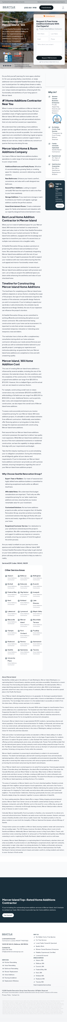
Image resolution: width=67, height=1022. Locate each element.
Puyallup (38, 633)
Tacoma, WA (40, 982)
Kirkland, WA (40, 976)
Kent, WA (39, 973)
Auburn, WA (39, 960)
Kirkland (25, 602)
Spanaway (25, 652)
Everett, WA (40, 966)
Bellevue (25, 578)
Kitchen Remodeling (11, 962)
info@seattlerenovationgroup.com (12, 952)
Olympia (12, 633)
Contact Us (15, 995)
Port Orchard (25, 634)
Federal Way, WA (41, 970)
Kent (12, 602)
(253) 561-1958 (30, 8)
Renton (25, 644)
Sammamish (38, 644)
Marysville (12, 622)
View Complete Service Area (42, 985)
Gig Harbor (25, 594)
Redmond (12, 644)
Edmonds (25, 586)
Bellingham (38, 578)
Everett (38, 586)
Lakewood (12, 613)
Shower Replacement (11, 972)
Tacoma (38, 652)
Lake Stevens (38, 604)
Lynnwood (25, 613)
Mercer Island (25, 623)
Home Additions (9, 975)
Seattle (12, 652)
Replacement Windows (12, 981)
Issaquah (38, 594)
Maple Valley (38, 613)
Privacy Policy (6, 995)
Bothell (12, 586)
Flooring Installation (11, 978)
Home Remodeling (10, 965)
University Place (12, 661)
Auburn (12, 578)
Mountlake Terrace (38, 623)
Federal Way (12, 594)
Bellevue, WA (40, 963)
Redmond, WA (40, 979)
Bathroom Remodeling (11, 969)
